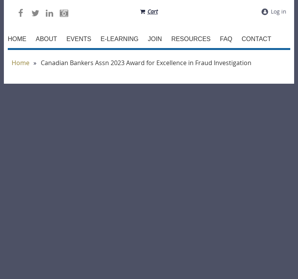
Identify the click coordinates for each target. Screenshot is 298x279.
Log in (278, 11)
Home (20, 63)
